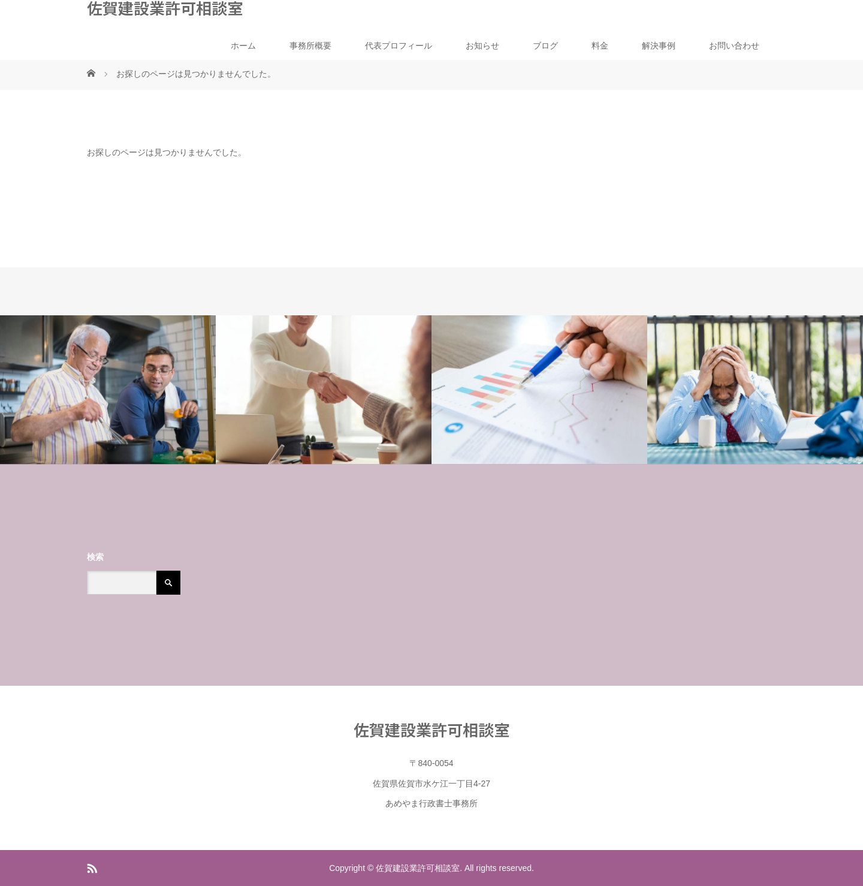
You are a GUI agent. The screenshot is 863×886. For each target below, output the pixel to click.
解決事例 (658, 45)
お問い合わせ (734, 45)
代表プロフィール (398, 45)
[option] (108, 390)
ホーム (243, 45)
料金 (600, 45)
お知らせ (482, 45)
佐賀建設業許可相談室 (165, 8)
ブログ (545, 45)
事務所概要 (310, 45)
